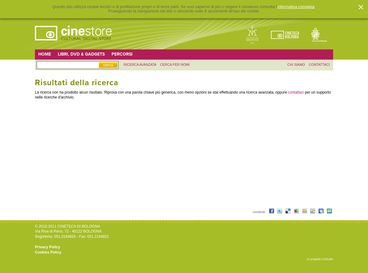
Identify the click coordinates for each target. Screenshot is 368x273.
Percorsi (122, 54)
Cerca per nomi (174, 64)
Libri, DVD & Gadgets (81, 54)
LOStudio (327, 259)
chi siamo (296, 64)
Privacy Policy (47, 247)
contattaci (319, 64)
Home (44, 54)
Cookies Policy (48, 252)
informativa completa (296, 7)
